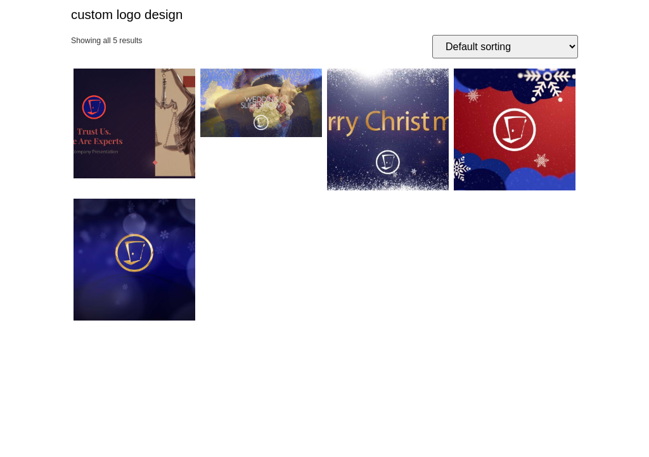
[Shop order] (505, 46)
